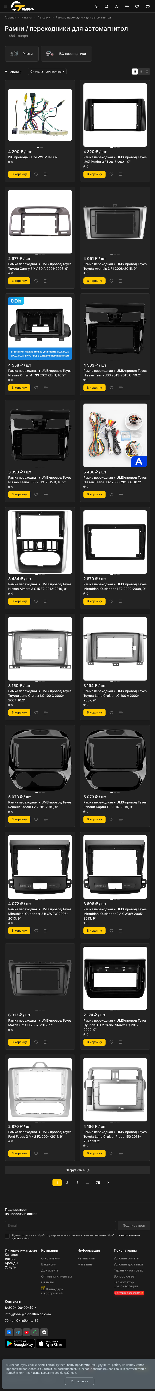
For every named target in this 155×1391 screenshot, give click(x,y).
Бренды (11, 1263)
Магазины (85, 1264)
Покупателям (125, 1250)
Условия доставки (128, 1264)
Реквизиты (86, 1258)
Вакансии (48, 1264)
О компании (50, 1258)
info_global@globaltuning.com (28, 1314)
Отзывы (47, 1282)
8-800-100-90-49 (19, 1308)
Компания (49, 1250)
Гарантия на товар (128, 1270)
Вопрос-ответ (125, 1276)
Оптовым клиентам (56, 1276)
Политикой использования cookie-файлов (46, 1373)
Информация (89, 1250)
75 (98, 1183)
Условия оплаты (126, 1258)
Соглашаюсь (79, 1381)
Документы (50, 1270)
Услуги (10, 1267)
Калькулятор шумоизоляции (126, 1284)
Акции (10, 1259)
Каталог (11, 1255)
